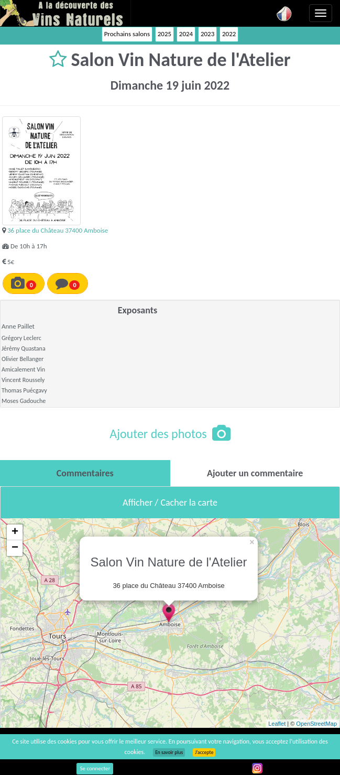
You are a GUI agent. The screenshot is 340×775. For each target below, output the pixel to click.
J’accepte (204, 752)
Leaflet (277, 724)
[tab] (85, 473)
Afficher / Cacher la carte (170, 502)
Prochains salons (127, 34)
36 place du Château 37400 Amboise (57, 230)
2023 (207, 34)
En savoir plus (169, 752)
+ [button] (15, 532)
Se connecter (95, 768)
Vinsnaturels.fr (65, 13)
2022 (229, 34)
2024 (186, 34)
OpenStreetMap (316, 724)
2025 (164, 34)
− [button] (15, 548)
